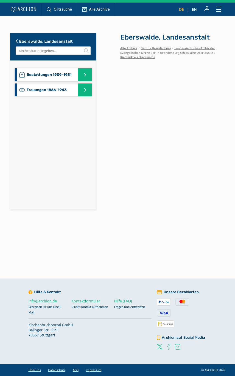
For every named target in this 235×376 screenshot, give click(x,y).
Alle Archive (99, 9)
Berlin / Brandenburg (156, 48)
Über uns (34, 370)
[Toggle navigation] (218, 9)
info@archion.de (42, 301)
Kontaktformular (85, 301)
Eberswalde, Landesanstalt (44, 41)
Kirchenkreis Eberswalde (137, 57)
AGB (75, 370)
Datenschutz (56, 370)
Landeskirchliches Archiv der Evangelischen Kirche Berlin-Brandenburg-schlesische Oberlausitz (167, 50)
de (181, 9)
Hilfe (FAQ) (123, 301)
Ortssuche (63, 9)
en (194, 9)
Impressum (93, 370)
